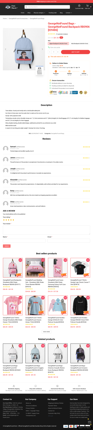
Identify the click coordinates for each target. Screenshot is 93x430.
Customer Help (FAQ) (54, 413)
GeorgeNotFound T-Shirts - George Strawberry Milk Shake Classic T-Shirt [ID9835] (12, 320)
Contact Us (51, 411)
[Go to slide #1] (19, 80)
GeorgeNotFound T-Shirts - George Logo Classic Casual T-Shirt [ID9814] (80, 282)
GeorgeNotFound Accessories (18, 18)
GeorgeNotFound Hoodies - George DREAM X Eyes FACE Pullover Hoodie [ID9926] (79, 320)
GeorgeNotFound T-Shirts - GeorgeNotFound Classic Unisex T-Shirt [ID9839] (33, 320)
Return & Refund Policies (55, 408)
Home (5, 18)
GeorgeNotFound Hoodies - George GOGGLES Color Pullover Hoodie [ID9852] (56, 320)
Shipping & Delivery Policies (55, 403)
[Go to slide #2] (28, 80)
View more (46, 331)
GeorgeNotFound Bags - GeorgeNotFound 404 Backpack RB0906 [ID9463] (11, 368)
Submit (7, 246)
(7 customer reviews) (62, 34)
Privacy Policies (30, 408)
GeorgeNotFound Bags (37, 18)
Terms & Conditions (31, 405)
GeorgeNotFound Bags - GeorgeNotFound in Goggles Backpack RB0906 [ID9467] (34, 368)
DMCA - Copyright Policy (32, 411)
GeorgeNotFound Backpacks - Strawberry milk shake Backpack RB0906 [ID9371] (12, 282)
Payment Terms (52, 405)
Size (49, 40)
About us (28, 403)
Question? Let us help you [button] (84, 427)
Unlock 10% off (89, 422)
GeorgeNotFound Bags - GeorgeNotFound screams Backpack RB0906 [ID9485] (79, 368)
